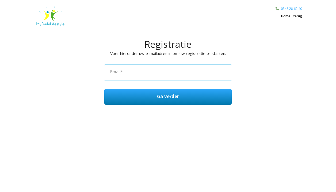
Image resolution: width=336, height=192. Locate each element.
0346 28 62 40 (291, 8)
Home (285, 16)
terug (297, 16)
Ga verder (168, 96)
